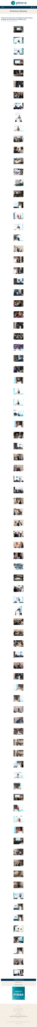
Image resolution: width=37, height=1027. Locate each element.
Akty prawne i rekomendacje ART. (18, 1015)
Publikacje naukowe (18, 984)
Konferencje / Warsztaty (18, 979)
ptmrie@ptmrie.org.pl (19, 1010)
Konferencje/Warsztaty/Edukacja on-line (18, 1016)
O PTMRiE (18, 1012)
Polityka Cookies (18, 1023)
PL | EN (34, 7)
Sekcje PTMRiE (18, 1014)
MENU (2, 7)
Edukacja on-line (18, 982)
